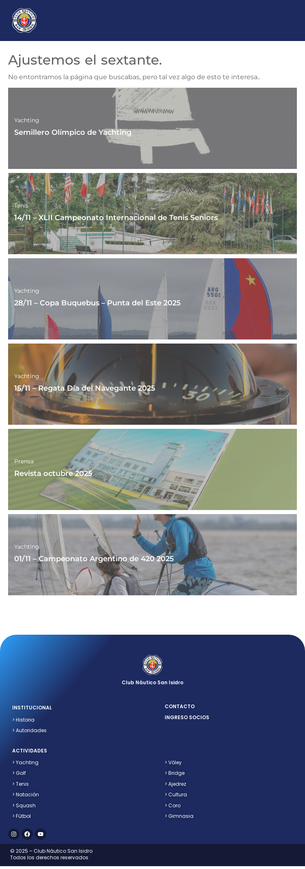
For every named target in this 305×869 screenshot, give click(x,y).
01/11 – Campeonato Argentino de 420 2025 (94, 558)
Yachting (26, 120)
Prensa (24, 461)
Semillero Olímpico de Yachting (72, 132)
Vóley (173, 762)
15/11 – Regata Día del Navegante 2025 (84, 388)
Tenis (21, 205)
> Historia (23, 719)
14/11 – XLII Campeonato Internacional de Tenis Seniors (116, 217)
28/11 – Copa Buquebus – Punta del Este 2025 (97, 302)
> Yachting (25, 762)
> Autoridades (29, 730)
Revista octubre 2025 (53, 473)
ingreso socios (187, 717)
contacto (180, 706)
